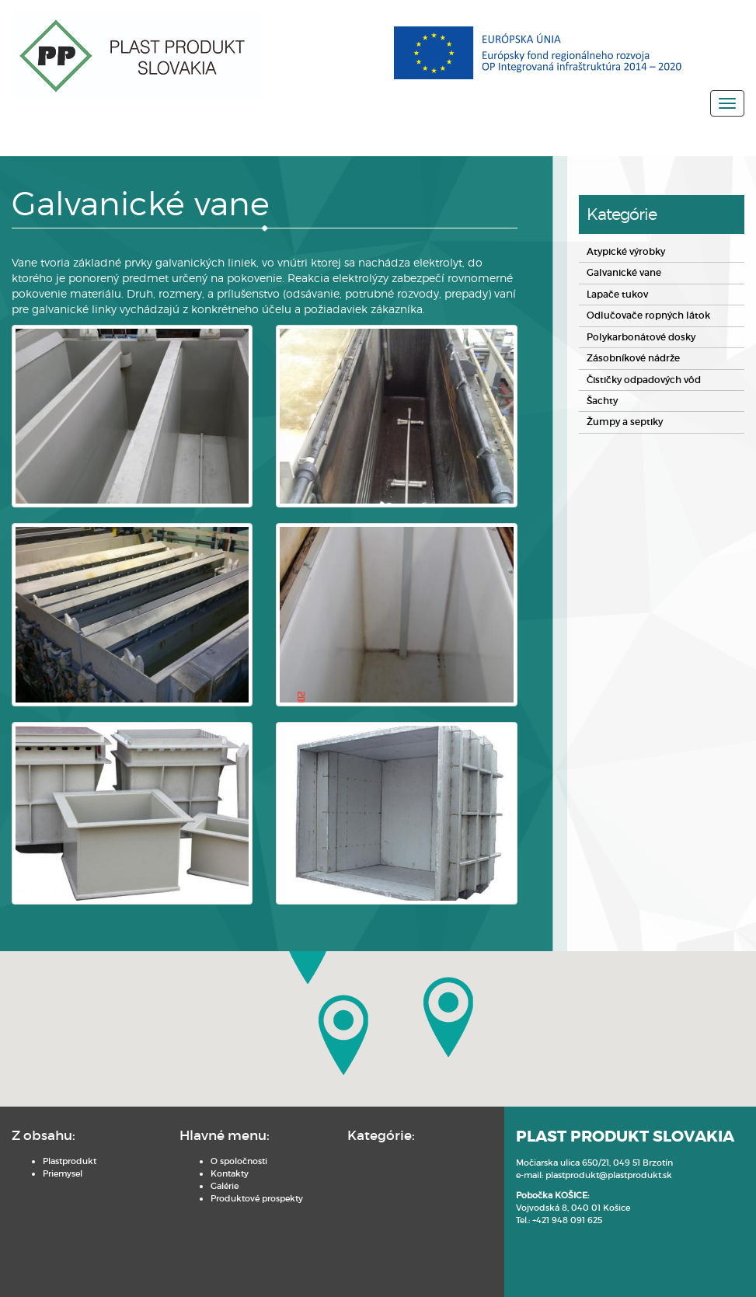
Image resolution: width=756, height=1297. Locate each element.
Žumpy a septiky (621, 421)
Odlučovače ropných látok (641, 316)
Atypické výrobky (623, 253)
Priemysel (62, 1168)
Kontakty (188, 1168)
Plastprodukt (69, 1156)
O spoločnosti (197, 1156)
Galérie (183, 1181)
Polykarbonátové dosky (636, 337)
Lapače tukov (614, 295)
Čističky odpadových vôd (640, 379)
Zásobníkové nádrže (629, 358)
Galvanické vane (620, 274)
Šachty (601, 400)
